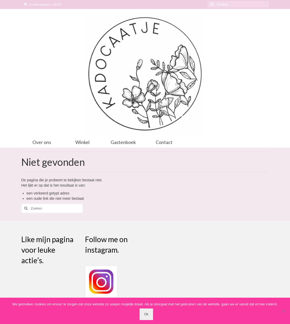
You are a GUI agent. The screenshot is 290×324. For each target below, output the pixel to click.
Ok (146, 314)
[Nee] (283, 310)
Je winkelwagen (42, 4)
